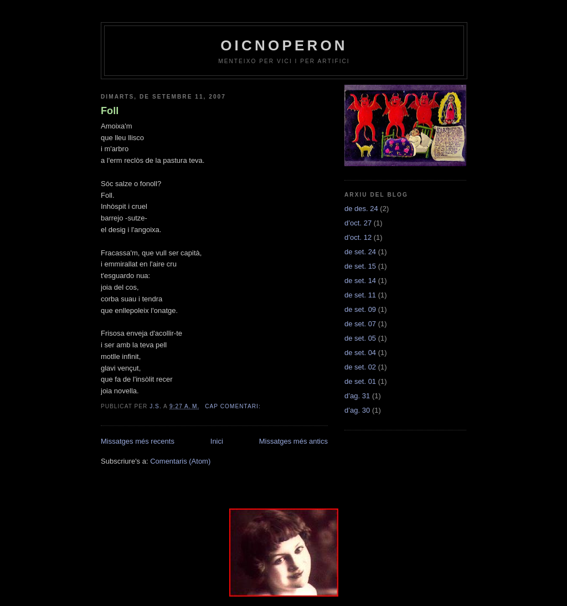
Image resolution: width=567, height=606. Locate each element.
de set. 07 (360, 324)
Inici (216, 441)
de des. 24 (361, 208)
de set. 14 (360, 280)
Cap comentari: (233, 406)
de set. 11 (360, 295)
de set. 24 (360, 252)
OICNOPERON (284, 45)
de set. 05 (360, 338)
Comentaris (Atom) (180, 461)
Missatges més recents (137, 441)
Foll (109, 110)
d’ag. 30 (357, 410)
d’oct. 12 (358, 237)
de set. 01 (360, 381)
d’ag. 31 (357, 396)
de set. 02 (360, 367)
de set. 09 (360, 309)
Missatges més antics (293, 441)
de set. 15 (360, 266)
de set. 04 (360, 352)
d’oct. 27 (358, 223)
